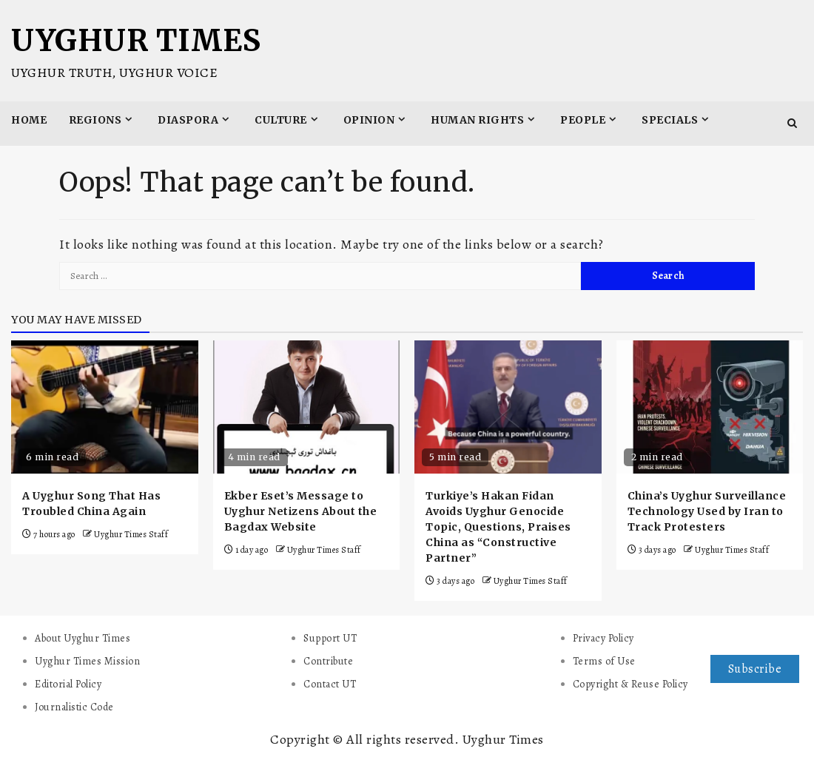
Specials (670, 120)
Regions (95, 120)
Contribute (328, 661)
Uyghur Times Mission (87, 661)
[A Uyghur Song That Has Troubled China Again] (104, 407)
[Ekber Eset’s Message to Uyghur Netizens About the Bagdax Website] (306, 407)
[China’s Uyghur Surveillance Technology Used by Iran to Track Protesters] (710, 407)
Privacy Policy (603, 638)
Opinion (369, 120)
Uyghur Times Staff (131, 534)
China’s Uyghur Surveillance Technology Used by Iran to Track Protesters (707, 511)
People (582, 120)
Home (29, 120)
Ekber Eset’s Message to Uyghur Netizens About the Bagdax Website (300, 511)
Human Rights (477, 120)
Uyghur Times (135, 40)
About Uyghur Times (82, 638)
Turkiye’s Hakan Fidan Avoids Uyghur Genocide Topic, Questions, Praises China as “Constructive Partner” (498, 527)
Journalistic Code (74, 707)
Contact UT (329, 684)
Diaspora (188, 120)
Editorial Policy (68, 684)
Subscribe (755, 669)
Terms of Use (604, 661)
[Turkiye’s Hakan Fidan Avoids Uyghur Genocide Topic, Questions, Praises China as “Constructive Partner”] (508, 407)
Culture (281, 120)
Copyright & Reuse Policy (630, 684)
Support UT (330, 638)
